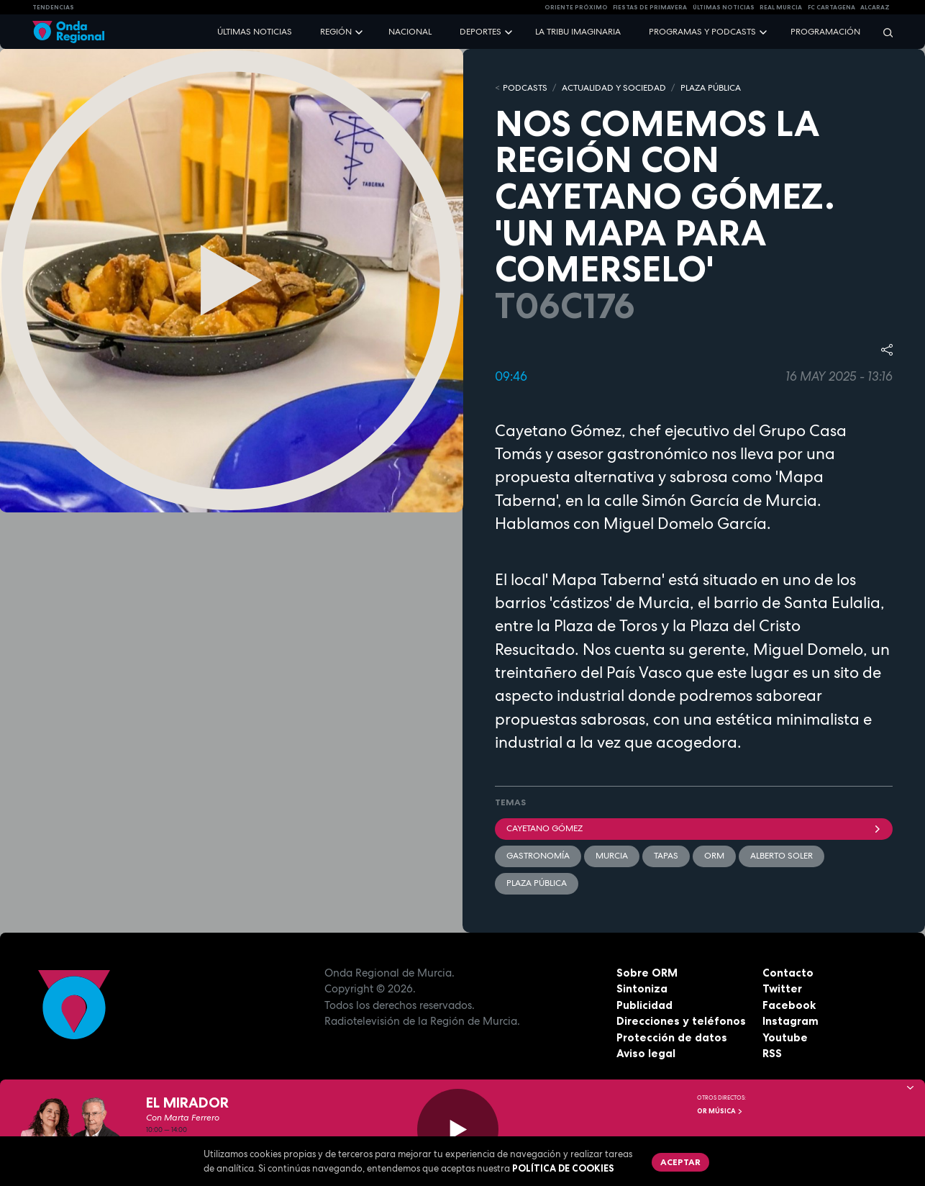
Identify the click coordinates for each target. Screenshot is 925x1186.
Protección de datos (671, 1037)
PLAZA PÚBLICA (710, 88)
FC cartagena (831, 7)
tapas (666, 855)
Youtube (785, 1037)
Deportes (480, 31)
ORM (714, 855)
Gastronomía (538, 855)
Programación (825, 31)
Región (336, 31)
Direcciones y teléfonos (681, 1021)
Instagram (790, 1021)
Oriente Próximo (576, 7)
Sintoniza (641, 988)
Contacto (788, 972)
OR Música (720, 1111)
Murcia (612, 855)
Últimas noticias (254, 31)
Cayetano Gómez (693, 828)
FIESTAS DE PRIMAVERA (650, 7)
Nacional (410, 31)
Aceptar (680, 1161)
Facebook (789, 1005)
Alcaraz (875, 7)
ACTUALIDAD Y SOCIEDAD (614, 88)
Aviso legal (645, 1053)
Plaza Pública (536, 883)
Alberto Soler (781, 855)
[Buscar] (883, 32)
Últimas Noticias (724, 7)
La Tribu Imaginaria (578, 31)
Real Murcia (781, 7)
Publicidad (644, 1005)
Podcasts (525, 88)
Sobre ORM (647, 972)
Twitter (782, 988)
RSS (772, 1053)
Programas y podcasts (702, 31)
